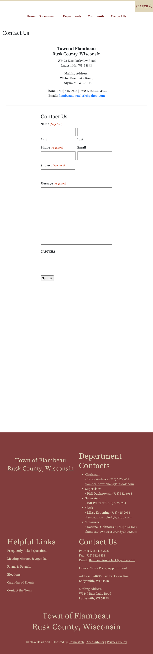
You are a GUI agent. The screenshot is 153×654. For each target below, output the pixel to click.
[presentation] (71, 263)
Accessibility (95, 642)
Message (53, 183)
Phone (52, 148)
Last (80, 139)
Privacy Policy (117, 642)
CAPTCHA (48, 252)
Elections (14, 575)
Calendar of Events (20, 583)
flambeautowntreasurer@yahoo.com (111, 532)
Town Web (76, 642)
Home (31, 16)
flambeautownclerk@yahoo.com (82, 96)
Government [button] (48, 16)
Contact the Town (19, 590)
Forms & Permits (19, 567)
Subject (53, 165)
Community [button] (96, 16)
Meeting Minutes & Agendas (27, 559)
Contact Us (118, 16)
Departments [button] (72, 16)
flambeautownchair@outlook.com (109, 484)
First (44, 139)
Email (81, 148)
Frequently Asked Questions (27, 551)
